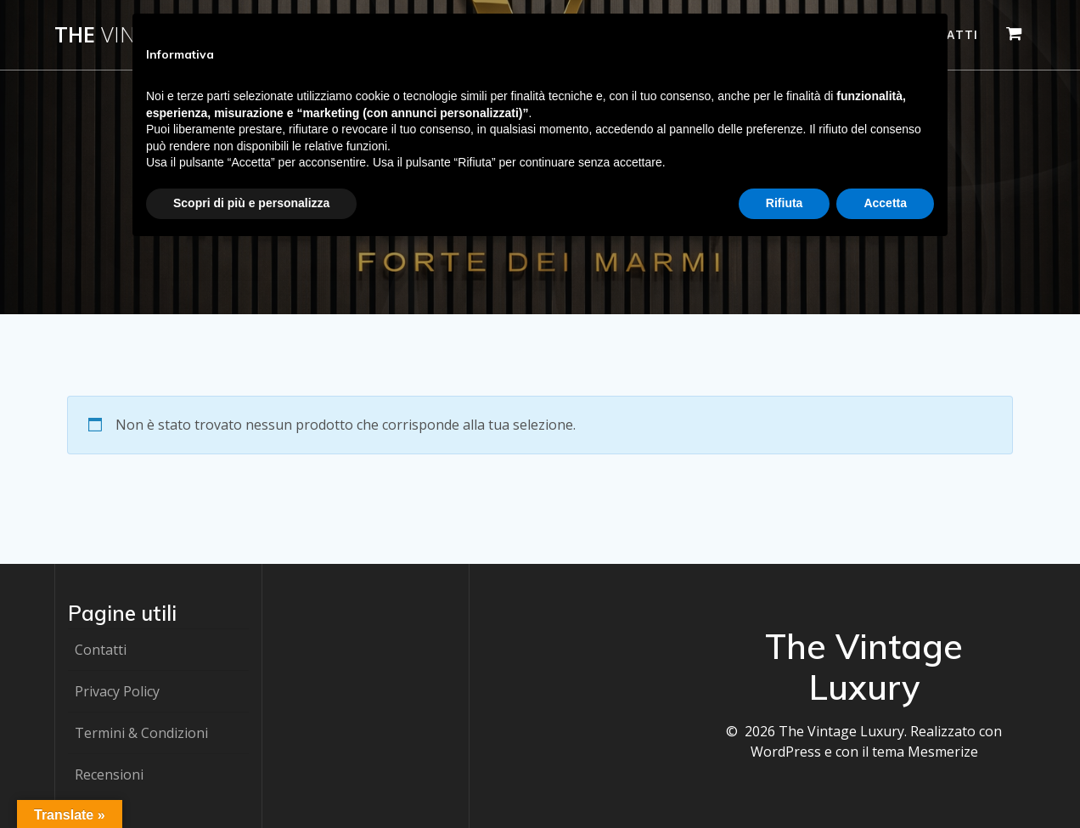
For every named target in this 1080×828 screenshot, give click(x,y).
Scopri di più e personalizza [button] (251, 203)
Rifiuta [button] (784, 203)
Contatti (101, 649)
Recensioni (109, 774)
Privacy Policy (117, 691)
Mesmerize (943, 751)
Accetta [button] (885, 203)
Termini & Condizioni (141, 733)
